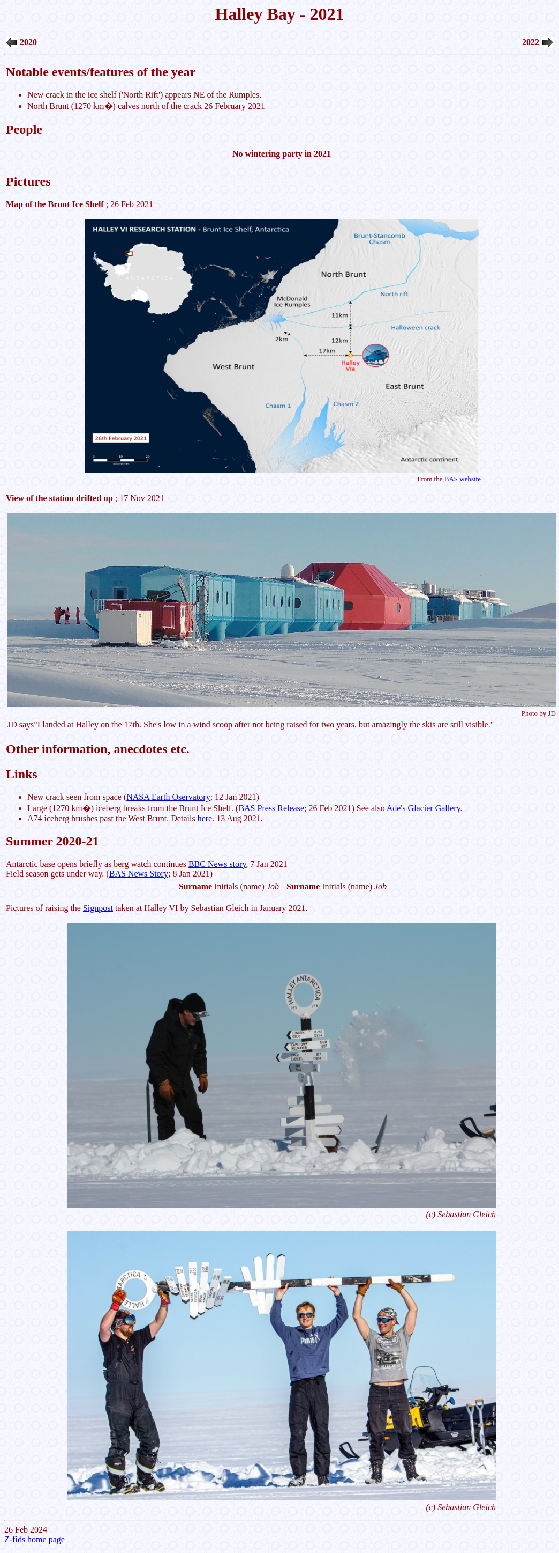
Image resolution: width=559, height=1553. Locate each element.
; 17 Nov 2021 (85, 498)
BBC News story (217, 863)
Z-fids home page (34, 1539)
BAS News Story (138, 873)
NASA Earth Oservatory (168, 796)
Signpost (98, 907)
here (205, 818)
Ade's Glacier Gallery (423, 808)
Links (21, 774)
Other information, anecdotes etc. (98, 749)
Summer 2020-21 (52, 841)
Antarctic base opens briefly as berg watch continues (97, 863)
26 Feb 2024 (279, 769)
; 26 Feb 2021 (281, 342)
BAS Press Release (271, 808)
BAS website (462, 479)
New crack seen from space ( (76, 796)
